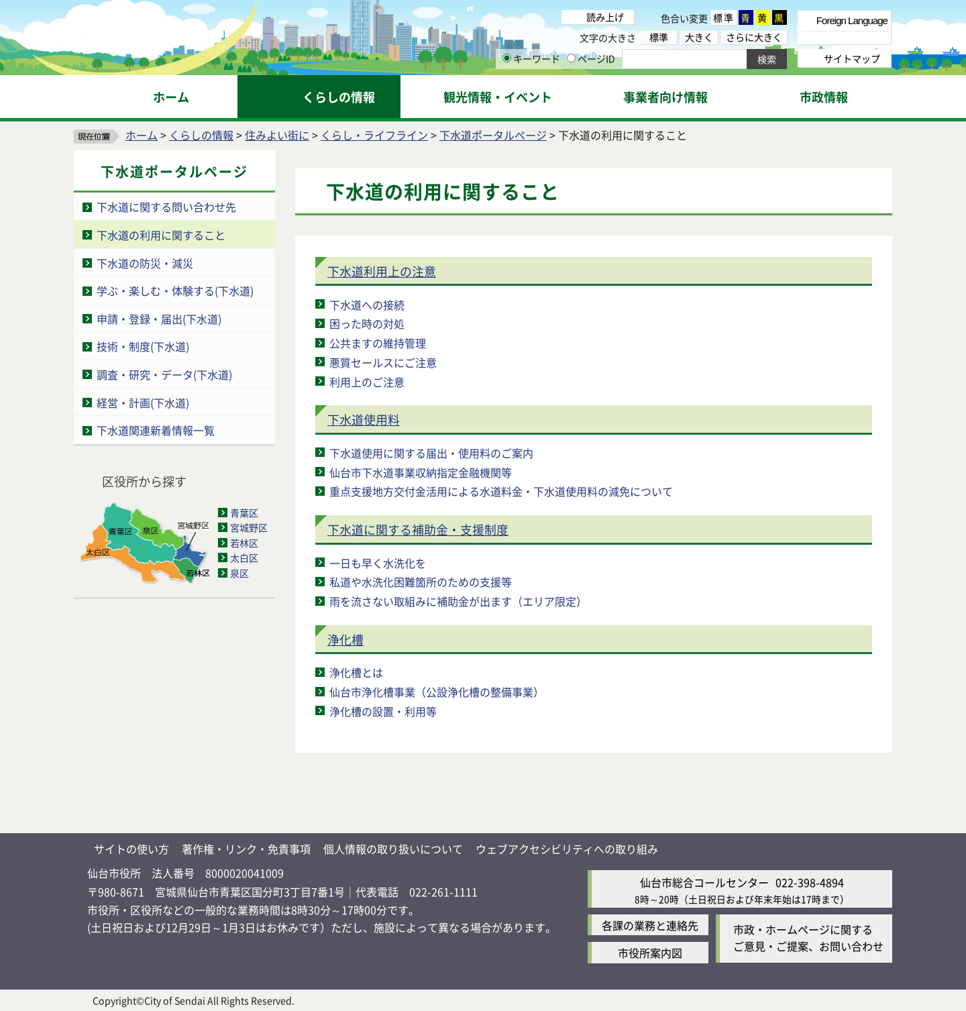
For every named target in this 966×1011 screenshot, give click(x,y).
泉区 (239, 573)
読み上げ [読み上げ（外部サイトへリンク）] (605, 16)
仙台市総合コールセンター (704, 882)
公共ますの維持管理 (377, 343)
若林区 (244, 542)
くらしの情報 (201, 135)
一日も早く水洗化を (377, 563)
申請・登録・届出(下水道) (159, 319)
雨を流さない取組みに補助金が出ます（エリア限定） (458, 601)
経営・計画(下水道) (143, 402)
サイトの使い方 (131, 849)
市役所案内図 (650, 953)
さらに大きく (754, 37)
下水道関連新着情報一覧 (156, 430)
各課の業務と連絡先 (650, 925)
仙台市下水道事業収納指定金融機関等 (420, 472)
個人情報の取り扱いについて (393, 849)
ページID (591, 58)
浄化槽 (345, 639)
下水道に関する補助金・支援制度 (417, 529)
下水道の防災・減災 (145, 263)
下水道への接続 (367, 305)
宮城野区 (249, 527)
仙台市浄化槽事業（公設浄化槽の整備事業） (436, 692)
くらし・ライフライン (374, 135)
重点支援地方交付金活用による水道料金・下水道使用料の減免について (501, 491)
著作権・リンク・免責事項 (246, 849)
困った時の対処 (367, 323)
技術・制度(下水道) (143, 346)
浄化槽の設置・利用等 (383, 711)
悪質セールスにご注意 (383, 362)
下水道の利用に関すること (161, 235)
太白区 (244, 557)
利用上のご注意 (367, 382)
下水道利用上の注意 (381, 271)
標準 (724, 17)
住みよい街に (277, 135)
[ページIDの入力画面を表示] (571, 58)
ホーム (141, 135)
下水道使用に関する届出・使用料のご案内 (431, 453)
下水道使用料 (363, 419)
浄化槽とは (356, 672)
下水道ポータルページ (493, 135)
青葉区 (244, 512)
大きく (699, 37)
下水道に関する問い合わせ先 (166, 207)
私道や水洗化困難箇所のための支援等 (420, 582)
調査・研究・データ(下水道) (164, 374)
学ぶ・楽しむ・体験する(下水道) (175, 290)
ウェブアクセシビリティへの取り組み (567, 849)
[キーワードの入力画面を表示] (506, 58)
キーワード (531, 58)
